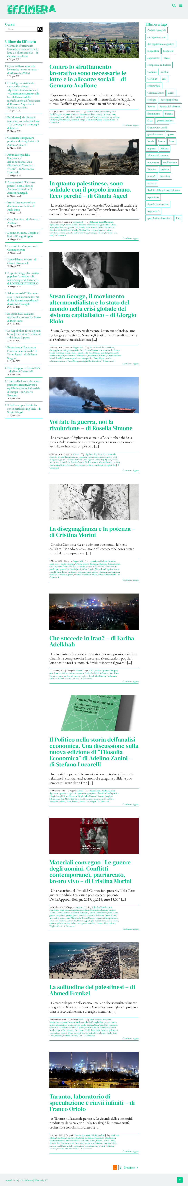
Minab (74, 229)
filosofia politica (112, 793)
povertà (87, 571)
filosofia (101, 793)
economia (75, 114)
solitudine (93, 1032)
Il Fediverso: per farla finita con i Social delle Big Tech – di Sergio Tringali (24, 408)
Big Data (89, 454)
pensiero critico (78, 358)
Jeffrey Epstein (88, 569)
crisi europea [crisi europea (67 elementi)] (153, 85)
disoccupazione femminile (60, 566)
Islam (116, 673)
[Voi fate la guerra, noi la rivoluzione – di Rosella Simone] (94, 395)
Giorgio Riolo (71, 352)
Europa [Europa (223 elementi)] (151, 106)
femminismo (93, 456)
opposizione (79, 1145)
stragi (86, 232)
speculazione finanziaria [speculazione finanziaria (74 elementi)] (159, 218)
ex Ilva (92, 1140)
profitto (108, 229)
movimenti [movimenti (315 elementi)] (153, 162)
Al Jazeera (94, 221)
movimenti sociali (56, 355)
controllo (112, 454)
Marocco (70, 1030)
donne (82, 566)
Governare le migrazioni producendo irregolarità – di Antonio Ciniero (23, 141)
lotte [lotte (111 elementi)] (171, 141)
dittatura (57, 673)
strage (82, 119)
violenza (112, 923)
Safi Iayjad (53, 119)
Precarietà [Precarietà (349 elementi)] (165, 176)
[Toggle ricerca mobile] (174, 5)
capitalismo (54, 224)
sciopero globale (56, 923)
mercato (52, 117)
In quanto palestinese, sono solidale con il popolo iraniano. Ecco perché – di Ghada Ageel (90, 189)
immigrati (100, 114)
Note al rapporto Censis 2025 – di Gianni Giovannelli (23, 369)
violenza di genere (65, 574)
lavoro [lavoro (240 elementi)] (161, 141)
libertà (58, 462)
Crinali (77, 111)
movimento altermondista (76, 355)
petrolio (116, 462)
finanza (99, 1140)
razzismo (105, 117)
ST (46, 1180)
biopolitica (53, 909)
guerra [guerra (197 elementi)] (171, 134)
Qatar (70, 1032)
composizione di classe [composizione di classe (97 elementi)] (159, 64)
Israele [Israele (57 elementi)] (150, 141)
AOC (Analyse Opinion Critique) (103, 670)
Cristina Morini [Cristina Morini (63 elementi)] (155, 92)
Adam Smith (95, 790)
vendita (60, 1148)
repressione (114, 117)
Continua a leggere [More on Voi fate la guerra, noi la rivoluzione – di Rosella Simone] (131, 470)
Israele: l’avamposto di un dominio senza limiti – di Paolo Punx (21, 205)
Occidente (79, 1030)
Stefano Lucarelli (79, 801)
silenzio (85, 1032)
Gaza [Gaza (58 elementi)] (150, 120)
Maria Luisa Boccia (79, 917)
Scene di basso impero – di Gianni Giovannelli (21, 261)
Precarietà (96, 117)
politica (89, 358)
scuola (70, 232)
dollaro (65, 673)
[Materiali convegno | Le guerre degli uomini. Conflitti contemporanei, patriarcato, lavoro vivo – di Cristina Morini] (94, 836)
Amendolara (105, 111)
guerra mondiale (79, 915)
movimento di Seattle (97, 355)
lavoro (108, 114)
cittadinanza (110, 1137)
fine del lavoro (106, 456)
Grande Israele (61, 227)
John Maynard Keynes (94, 796)
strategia (92, 232)
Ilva (58, 1143)
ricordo (108, 358)
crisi (61, 224)
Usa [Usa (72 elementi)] (178, 218)
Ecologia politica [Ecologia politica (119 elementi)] (169, 99)
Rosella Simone (66, 464)
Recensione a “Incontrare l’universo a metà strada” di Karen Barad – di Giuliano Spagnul (22, 352)
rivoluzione (111, 676)
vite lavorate (74, 1148)
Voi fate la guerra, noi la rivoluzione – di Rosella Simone (91, 425)
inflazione (104, 673)
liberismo (74, 798)
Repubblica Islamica (97, 676)
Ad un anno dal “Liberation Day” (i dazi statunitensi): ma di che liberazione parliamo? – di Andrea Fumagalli (23, 298)
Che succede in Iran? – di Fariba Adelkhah (91, 641)
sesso (117, 571)
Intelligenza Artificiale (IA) (95, 459)
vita (51, 235)
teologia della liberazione (90, 360)
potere (88, 117)
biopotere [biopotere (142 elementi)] (168, 50)
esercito (76, 1024)
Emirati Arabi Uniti (64, 1024)
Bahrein (98, 1019)
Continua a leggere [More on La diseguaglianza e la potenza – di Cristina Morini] (131, 579)
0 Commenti (60, 235)
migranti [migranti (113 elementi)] (151, 148)
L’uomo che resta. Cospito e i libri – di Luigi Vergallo (23, 234)
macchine (66, 462)
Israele (81, 227)
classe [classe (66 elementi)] (167, 58)
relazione (102, 571)
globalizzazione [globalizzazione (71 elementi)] (155, 134)
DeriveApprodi (63, 912)
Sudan (73, 923)
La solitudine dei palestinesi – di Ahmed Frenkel (92, 990)
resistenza (110, 1145)
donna (75, 456)
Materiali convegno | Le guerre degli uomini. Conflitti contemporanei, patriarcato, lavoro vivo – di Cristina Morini (90, 871)
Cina (105, 454)
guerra (71, 227)
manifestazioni (97, 1143)
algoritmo (53, 793)
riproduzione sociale (57, 232)
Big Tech (98, 454)
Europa (92, 912)
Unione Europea (70, 1035)
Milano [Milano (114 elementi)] (164, 148)
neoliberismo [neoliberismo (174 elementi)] (170, 162)
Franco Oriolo (109, 1140)
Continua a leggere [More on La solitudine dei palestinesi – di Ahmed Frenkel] (131, 1038)
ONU (87, 1030)
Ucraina (99, 923)
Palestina (82, 229)
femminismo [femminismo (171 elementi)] (154, 113)
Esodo (83, 1024)
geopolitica (60, 915)
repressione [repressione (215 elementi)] (153, 197)
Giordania (53, 1027)
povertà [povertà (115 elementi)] (151, 176)
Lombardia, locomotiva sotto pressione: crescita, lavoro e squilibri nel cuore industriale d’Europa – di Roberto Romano (23, 388)
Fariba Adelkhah (92, 673)
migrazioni (69, 117)
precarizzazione (91, 1145)
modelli (52, 571)
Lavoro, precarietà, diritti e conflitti (89, 1135)
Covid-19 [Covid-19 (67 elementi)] (152, 78)
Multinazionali (91, 462)
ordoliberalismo (107, 798)
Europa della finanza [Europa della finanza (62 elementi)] (169, 106)
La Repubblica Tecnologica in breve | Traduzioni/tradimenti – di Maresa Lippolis (24, 334)
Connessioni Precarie (99, 909)
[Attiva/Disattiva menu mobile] (181, 5)
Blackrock (80, 1137)
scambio (110, 571)
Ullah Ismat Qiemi (94, 119)
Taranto (52, 1148)
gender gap (54, 569)
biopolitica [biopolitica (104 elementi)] (153, 50)
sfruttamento (64, 119)
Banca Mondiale (97, 347)
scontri (67, 678)
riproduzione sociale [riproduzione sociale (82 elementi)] (157, 204)
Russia (115, 920)
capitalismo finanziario (94, 1137)
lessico (62, 917)
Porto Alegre (98, 358)
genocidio (105, 224)
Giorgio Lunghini (57, 796)
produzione (54, 464)
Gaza (98, 224)
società (66, 923)
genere (52, 915)
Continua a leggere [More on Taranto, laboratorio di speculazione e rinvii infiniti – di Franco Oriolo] (131, 1151)
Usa (115, 232)
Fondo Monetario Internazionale (99, 350)
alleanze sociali (93, 111)
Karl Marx (65, 798)
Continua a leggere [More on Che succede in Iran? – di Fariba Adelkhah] (131, 681)
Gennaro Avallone (87, 114)
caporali (66, 114)
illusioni (52, 1143)
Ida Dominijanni (73, 569)
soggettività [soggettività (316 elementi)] (153, 211)
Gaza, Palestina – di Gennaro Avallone (23, 221)
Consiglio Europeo (99, 1022)
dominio (82, 224)
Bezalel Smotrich (106, 221)
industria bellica (92, 1027)
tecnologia (88, 464)
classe (67, 909)
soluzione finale (105, 1032)
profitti (64, 1032)
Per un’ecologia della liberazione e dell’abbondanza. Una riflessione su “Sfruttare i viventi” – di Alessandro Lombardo (20, 163)
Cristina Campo (67, 563)
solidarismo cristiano (58, 360)
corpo (57, 563)
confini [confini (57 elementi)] (164, 72)
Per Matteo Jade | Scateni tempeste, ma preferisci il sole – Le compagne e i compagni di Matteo (23, 122)
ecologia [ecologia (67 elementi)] (151, 99)
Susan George (73, 360)
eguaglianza (92, 793)
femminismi (100, 566)
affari (92, 1019)
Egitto (52, 1024)
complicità (85, 1022)
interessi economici (108, 1027)
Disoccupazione (72, 1140)
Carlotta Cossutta (107, 560)
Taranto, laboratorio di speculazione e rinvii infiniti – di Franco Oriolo (92, 1102)
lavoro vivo (54, 917)
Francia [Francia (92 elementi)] (169, 113)
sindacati (75, 119)
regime (84, 676)
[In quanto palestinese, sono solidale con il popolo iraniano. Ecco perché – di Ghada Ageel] (94, 157)
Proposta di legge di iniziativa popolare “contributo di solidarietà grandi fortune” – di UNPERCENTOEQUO (23, 278)
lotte (114, 114)
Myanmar (53, 920)
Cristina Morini (71, 224)
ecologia (66, 350)
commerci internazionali (70, 1022)
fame (82, 350)
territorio (109, 232)
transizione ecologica (102, 464)
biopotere (70, 1137)
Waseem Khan (109, 119)
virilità (94, 574)
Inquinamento (67, 1143)
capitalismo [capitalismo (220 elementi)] (153, 58)
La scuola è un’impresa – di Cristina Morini (22, 247)
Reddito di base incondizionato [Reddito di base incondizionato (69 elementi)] (163, 190)
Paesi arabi (95, 1030)
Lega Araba (60, 1030)
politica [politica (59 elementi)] (165, 169)
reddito (95, 571)
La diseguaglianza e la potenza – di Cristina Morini (92, 531)
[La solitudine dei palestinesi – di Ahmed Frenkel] (94, 960)
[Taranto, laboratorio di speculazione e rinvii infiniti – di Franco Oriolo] (94, 1070)
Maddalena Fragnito (103, 569)
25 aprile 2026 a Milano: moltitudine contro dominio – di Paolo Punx (24, 317)
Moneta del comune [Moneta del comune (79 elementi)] (157, 155)
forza (110, 912)
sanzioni (77, 1032)
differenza (102, 563)
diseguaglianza (55, 350)
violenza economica (82, 574)
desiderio (93, 563)
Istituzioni (79, 1143)
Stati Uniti (78, 232)
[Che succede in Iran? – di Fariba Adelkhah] (94, 612)
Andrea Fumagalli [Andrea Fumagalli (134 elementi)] (156, 30)
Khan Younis (91, 227)
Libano (101, 227)
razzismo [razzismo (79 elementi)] (151, 183)
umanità (58, 1035)
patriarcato (72, 571)
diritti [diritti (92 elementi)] (171, 92)
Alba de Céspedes (99, 907)
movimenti (80, 117)
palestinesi (113, 1030)
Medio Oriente (64, 229)
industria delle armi (75, 459)
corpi (51, 563)
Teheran (100, 232)
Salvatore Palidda (56, 678)
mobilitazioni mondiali (98, 352)
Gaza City (103, 1024)
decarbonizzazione (57, 1140)
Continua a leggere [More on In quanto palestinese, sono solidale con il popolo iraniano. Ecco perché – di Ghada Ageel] (131, 238)
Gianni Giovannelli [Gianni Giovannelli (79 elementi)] (157, 127)
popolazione (54, 1032)
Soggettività (78, 221)
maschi (116, 569)
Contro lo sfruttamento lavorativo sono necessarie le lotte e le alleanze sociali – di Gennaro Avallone (87, 76)
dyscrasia (73, 793)
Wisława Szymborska (107, 574)
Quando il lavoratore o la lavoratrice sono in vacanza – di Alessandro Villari (23, 69)
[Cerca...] (21, 29)
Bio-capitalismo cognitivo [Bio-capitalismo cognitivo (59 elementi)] (160, 44)
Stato (68, 801)
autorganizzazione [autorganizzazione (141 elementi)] (156, 37)
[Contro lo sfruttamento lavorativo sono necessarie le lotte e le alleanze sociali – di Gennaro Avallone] (94, 40)
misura (96, 798)
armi (110, 907)
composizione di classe (79, 909)
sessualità (53, 574)
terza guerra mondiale (86, 923)
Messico (91, 917)
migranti (60, 117)
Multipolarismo (105, 462)
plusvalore (53, 801)
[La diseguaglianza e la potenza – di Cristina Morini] (94, 502)
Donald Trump (64, 456)
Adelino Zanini (108, 790)
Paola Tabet (62, 571)
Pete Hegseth (92, 229)
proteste (77, 676)
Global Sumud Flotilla (68, 1027)
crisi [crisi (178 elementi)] (164, 78)
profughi (90, 920)
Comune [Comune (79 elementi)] (152, 72)
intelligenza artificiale (74, 796)
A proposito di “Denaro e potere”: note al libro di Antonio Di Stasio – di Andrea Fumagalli (21, 187)
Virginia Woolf (55, 926)
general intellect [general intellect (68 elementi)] (165, 120)
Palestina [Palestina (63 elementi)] (151, 169)
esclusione (84, 912)
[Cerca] (40, 29)
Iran (76, 227)
